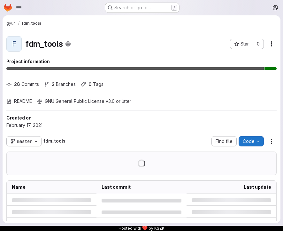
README (19, 101)
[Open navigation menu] (19, 8)
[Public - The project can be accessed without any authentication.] (68, 43)
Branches (60, 84)
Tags (92, 84)
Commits (22, 84)
